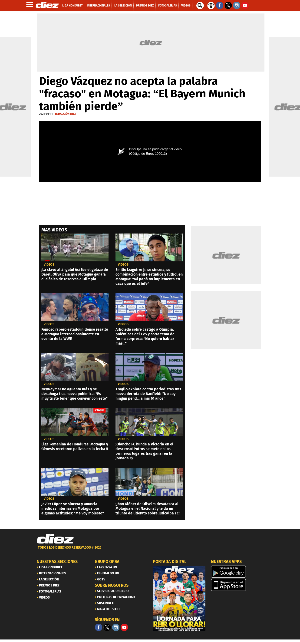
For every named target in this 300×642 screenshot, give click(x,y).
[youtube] (124, 627)
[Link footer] (55, 539)
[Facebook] (98, 627)
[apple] (237, 585)
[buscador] (200, 5)
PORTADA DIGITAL (169, 561)
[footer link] (150, 550)
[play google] (237, 572)
